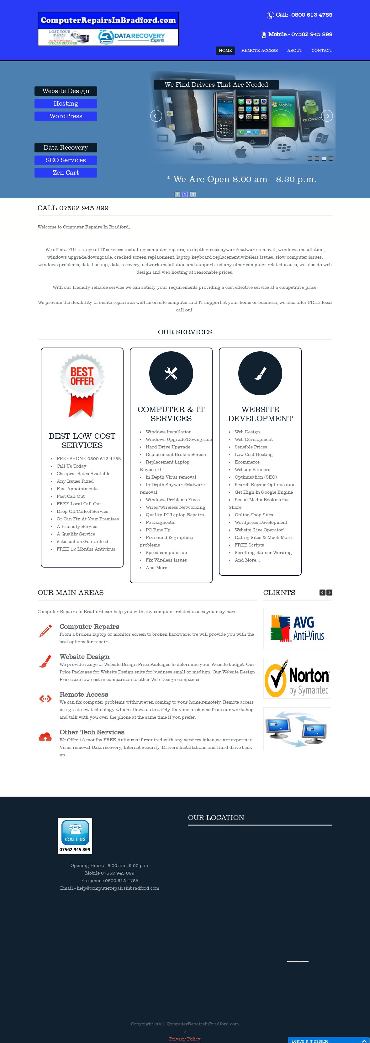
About (294, 50)
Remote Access (259, 50)
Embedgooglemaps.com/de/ (295, 961)
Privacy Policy (185, 1039)
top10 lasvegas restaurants (304, 961)
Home (225, 50)
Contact (322, 50)
